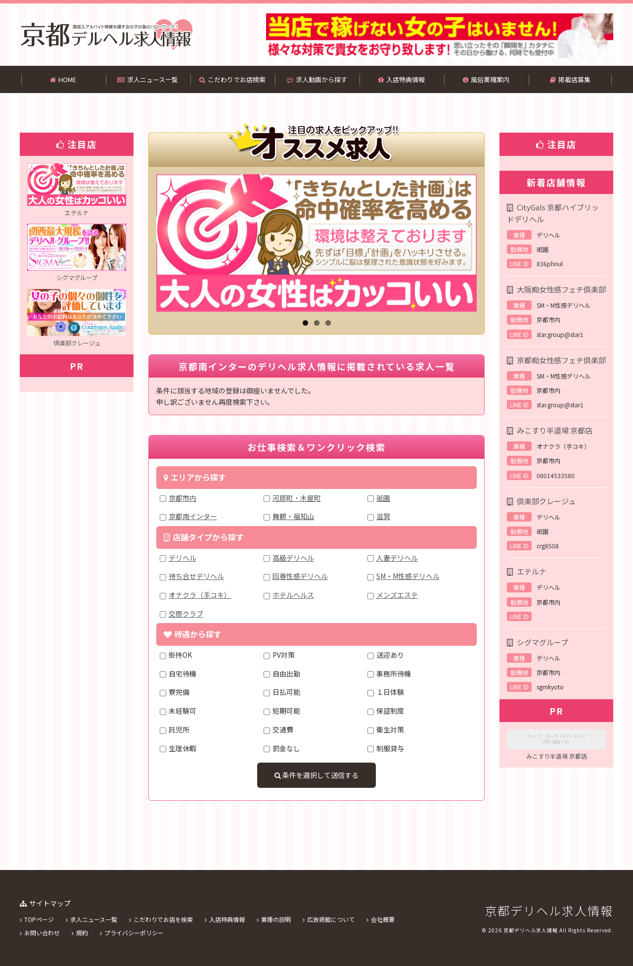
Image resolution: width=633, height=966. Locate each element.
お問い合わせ (42, 932)
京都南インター (193, 516)
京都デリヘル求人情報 (549, 910)
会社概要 (383, 919)
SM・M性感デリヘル (408, 576)
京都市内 (182, 498)
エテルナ (531, 571)
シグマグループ (542, 642)
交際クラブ (186, 614)
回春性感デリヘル (300, 576)
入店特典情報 (401, 79)
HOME (63, 79)
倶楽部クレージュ (546, 501)
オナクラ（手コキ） (200, 595)
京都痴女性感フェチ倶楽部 (561, 360)
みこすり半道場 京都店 (554, 430)
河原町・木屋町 (296, 498)
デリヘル (182, 558)
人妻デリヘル (397, 558)
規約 (82, 932)
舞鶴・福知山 (293, 516)
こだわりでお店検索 (232, 79)
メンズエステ (397, 595)
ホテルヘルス (293, 595)
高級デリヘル (293, 558)
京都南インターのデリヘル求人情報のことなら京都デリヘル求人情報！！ (106, 34)
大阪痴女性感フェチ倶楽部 (561, 289)
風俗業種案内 (486, 79)
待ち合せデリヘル (196, 576)
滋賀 (383, 516)
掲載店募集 (570, 79)
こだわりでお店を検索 (163, 919)
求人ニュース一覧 (147, 79)
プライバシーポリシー (134, 932)
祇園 (383, 498)
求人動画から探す (317, 79)
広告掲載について (331, 919)
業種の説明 (276, 919)
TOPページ (39, 919)
